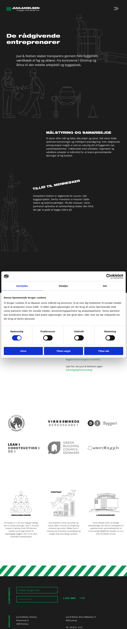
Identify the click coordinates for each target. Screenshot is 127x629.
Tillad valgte (63, 350)
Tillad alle (103, 350)
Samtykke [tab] (22, 285)
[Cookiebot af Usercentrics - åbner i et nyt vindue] (108, 276)
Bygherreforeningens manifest (83, 359)
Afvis (23, 350)
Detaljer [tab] (63, 285)
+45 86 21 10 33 (75, 627)
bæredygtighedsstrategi (79, 369)
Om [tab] (105, 285)
